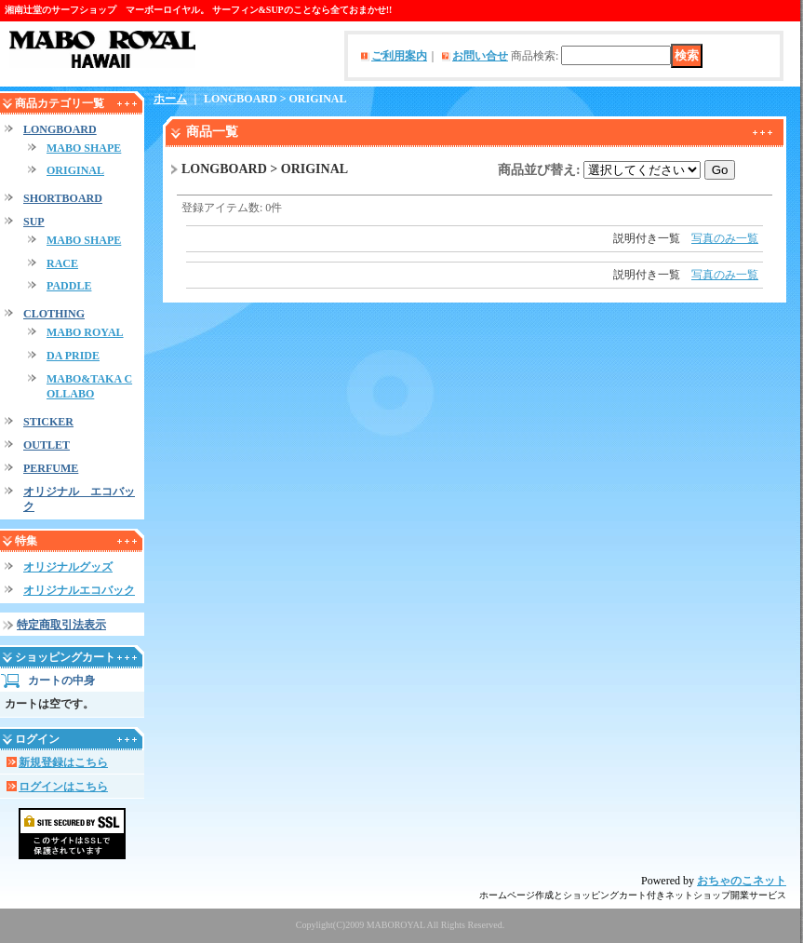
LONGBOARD (60, 129)
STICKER (48, 421)
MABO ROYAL (85, 332)
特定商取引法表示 (61, 624)
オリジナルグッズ (68, 566)
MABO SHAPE (84, 148)
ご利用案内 (399, 55)
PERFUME (50, 468)
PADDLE (69, 285)
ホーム (170, 98)
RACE (62, 263)
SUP (34, 221)
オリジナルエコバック (79, 590)
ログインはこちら (63, 786)
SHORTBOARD (62, 198)
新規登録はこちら (63, 762)
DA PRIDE (73, 355)
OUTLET (46, 444)
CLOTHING (54, 313)
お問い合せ (480, 55)
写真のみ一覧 (724, 238)
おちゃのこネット (741, 880)
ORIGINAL (75, 170)
